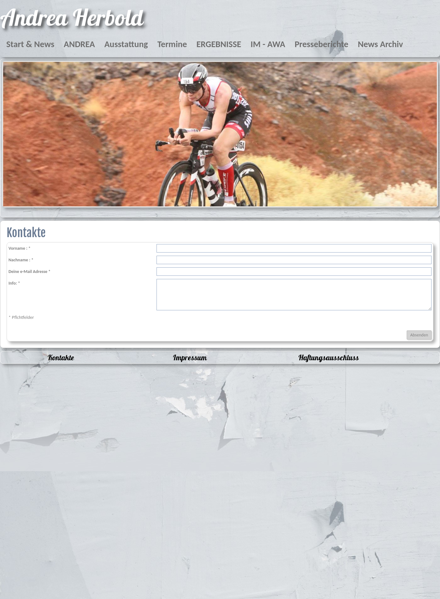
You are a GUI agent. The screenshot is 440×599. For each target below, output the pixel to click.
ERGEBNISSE (218, 44)
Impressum (190, 357)
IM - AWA (267, 44)
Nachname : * (21, 260)
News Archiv (380, 44)
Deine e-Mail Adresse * (29, 271)
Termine (172, 44)
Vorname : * (19, 248)
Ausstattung (126, 44)
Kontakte (60, 357)
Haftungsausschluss (328, 357)
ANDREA (79, 44)
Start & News (30, 44)
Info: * (14, 283)
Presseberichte (321, 44)
